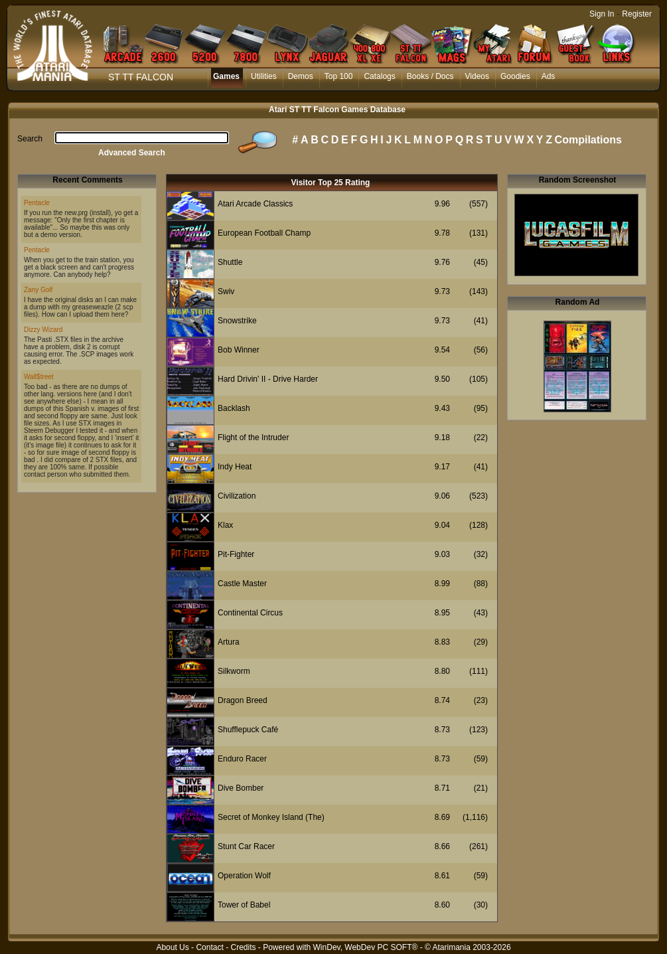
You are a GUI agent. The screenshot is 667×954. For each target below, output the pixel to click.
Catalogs (379, 76)
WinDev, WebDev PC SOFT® (365, 947)
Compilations (588, 139)
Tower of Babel (244, 905)
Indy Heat (235, 466)
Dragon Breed (242, 700)
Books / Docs (430, 76)
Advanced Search (131, 152)
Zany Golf (38, 289)
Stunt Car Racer (246, 846)
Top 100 (339, 76)
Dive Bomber (240, 788)
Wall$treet (39, 376)
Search (29, 138)
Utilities (264, 76)
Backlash (234, 408)
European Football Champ (264, 233)
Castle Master (242, 583)
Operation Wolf (244, 875)
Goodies (515, 76)
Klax (225, 525)
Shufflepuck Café (248, 729)
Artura (229, 642)
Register (637, 14)
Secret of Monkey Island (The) (271, 817)
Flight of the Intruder (253, 437)
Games (226, 76)
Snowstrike (237, 320)
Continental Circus (250, 612)
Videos (477, 76)
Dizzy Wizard (43, 329)
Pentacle (37, 202)
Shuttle (230, 262)
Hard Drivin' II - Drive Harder (268, 379)
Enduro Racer (242, 758)
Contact (209, 947)
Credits (243, 947)
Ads (549, 76)
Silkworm (234, 671)
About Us (172, 947)
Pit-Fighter (236, 554)
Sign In (601, 14)
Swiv (226, 291)
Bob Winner (238, 350)
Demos (300, 76)
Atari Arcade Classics (255, 203)
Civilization (237, 496)
